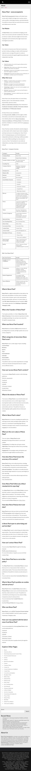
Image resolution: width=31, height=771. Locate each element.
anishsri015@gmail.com (21, 230)
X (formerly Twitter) (21, 186)
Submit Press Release (8, 701)
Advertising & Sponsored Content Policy (13, 653)
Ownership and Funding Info (10, 694)
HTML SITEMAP (7, 690)
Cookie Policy (19, 228)
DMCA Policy (7, 676)
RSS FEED (6, 699)
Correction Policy (20, 226)
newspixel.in (11, 16)
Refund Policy (7, 697)
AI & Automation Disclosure (10, 655)
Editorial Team (7, 680)
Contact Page (5, 555)
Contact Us (6, 667)
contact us (26, 122)
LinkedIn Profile (19, 161)
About (5, 650)
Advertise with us (8, 652)
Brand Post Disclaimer (9, 661)
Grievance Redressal (8, 688)
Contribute (24, 769)
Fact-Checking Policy (7, 479)
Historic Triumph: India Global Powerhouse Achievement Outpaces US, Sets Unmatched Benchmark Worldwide (15, 723)
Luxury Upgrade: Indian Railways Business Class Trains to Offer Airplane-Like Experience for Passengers (15, 725)
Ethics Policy (18, 223)
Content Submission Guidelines (11, 669)
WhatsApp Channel (21, 191)
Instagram (19, 182)
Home (3, 761)
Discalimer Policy (7, 674)
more (2, 743)
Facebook (19, 179)
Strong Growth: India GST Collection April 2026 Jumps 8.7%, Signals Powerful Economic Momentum (16, 721)
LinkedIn (19, 184)
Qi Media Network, (10, 135)
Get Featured (7, 686)
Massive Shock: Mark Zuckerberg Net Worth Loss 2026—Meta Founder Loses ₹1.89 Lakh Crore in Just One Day (16, 728)
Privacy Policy (20, 235)
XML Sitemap (18, 769)
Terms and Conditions (21, 237)
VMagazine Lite (20, 759)
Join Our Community (8, 692)
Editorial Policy (19, 219)
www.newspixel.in (17, 12)
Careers (5, 663)
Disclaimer (19, 232)
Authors (6, 659)
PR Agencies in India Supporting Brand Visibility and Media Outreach (15, 718)
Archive (5, 657)
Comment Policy (7, 665)
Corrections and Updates (9, 673)
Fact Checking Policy (20, 221)
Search (2, 709)
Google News (20, 188)
